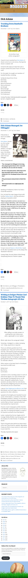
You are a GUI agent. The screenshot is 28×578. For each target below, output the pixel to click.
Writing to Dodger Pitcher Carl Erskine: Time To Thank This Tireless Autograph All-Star (14, 296)
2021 (4, 519)
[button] (14, 11)
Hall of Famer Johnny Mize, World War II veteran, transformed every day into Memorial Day (12, 500)
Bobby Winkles (22, 452)
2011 (4, 538)
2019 (4, 523)
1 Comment (5, 121)
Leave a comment (7, 460)
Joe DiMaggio (13, 286)
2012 (4, 536)
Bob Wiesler (5, 452)
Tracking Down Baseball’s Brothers (11, 24)
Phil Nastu (17, 456)
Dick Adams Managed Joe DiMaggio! (11, 126)
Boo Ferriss (4, 454)
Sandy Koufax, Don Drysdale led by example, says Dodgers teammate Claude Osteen (12, 507)
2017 (4, 527)
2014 (4, 532)
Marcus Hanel (10, 456)
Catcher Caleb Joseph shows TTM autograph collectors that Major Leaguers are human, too (13, 504)
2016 (4, 529)
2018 (4, 525)
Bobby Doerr (13, 452)
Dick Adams (20, 60)
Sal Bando (12, 119)
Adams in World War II (16, 248)
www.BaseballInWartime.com (14, 288)
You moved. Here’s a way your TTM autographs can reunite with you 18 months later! (12, 497)
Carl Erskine (11, 454)
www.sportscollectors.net (13, 458)
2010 (4, 540)
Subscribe (5, 558)
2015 (4, 530)
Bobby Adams (9, 196)
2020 (4, 521)
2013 (4, 534)
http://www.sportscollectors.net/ (15, 388)
